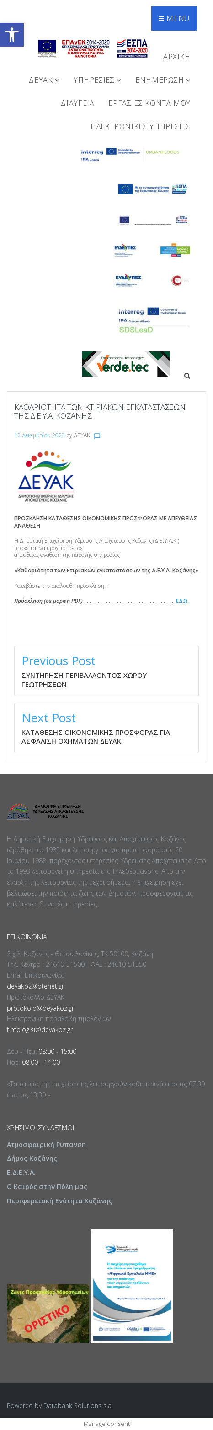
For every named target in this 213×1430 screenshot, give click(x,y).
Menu (174, 18)
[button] (12, 35)
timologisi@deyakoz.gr (40, 1029)
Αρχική (177, 57)
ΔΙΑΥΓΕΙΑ (77, 103)
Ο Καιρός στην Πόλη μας (47, 1186)
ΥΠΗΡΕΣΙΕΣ (97, 80)
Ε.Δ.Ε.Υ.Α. (21, 1172)
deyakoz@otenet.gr (35, 986)
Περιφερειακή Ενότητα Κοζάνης (59, 1200)
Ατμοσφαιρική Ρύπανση (46, 1144)
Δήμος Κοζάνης (32, 1158)
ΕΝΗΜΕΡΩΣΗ (163, 80)
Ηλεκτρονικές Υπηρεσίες (141, 126)
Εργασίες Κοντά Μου (149, 103)
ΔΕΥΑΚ (44, 80)
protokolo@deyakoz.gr (40, 1008)
